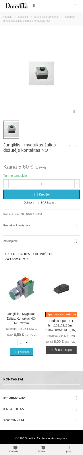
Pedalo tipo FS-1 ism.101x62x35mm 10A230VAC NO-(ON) (61, 325)
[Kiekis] (41, 183)
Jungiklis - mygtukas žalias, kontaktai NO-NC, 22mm (21, 318)
